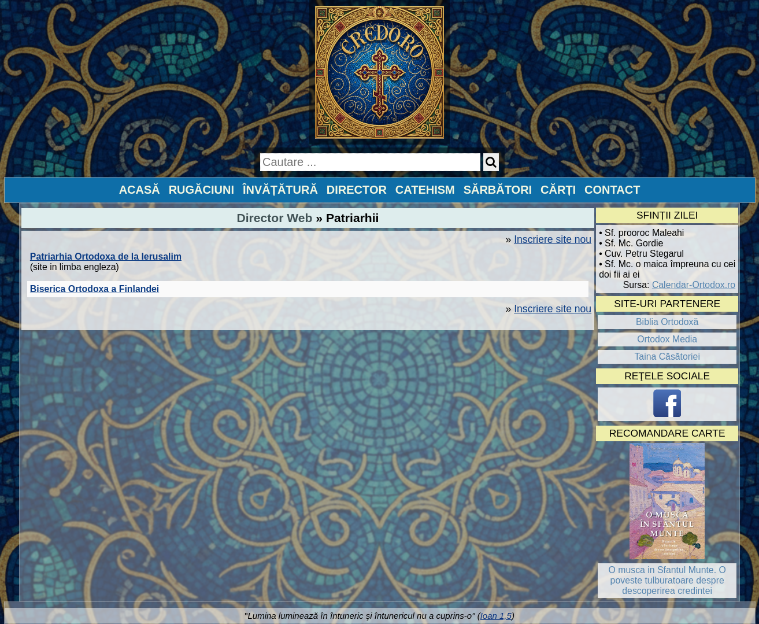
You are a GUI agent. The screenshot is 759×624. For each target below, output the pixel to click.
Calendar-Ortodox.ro (693, 285)
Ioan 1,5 (496, 616)
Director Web (275, 217)
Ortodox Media (667, 339)
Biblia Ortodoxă (667, 322)
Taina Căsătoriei (667, 356)
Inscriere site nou (552, 239)
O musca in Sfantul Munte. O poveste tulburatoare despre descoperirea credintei (667, 580)
